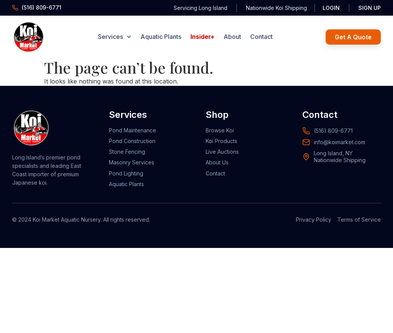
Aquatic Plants (161, 36)
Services (114, 36)
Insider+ (202, 36)
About (232, 36)
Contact (261, 36)
